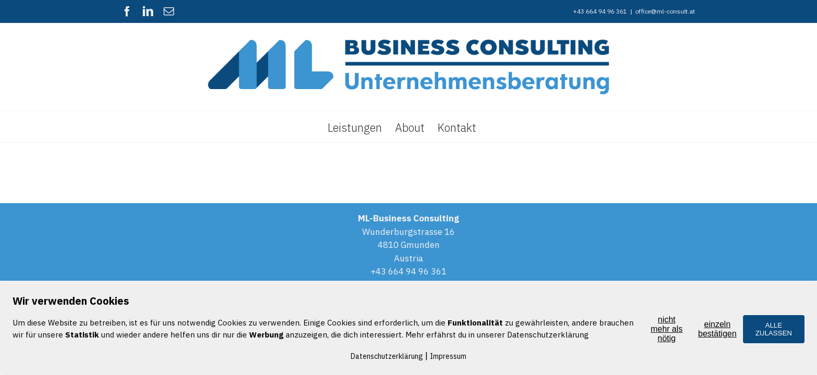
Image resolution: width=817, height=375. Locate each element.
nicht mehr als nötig (667, 329)
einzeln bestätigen (717, 329)
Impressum (448, 356)
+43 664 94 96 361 (408, 271)
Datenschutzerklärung (387, 356)
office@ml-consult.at (665, 11)
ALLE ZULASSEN (774, 329)
